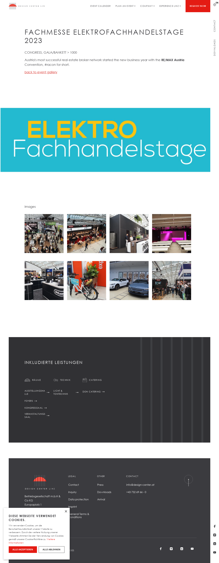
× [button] (65, 511)
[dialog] (36, 534)
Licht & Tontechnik (60, 392)
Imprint (72, 506)
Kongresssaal (34, 408)
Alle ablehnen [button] (51, 549)
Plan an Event (125, 6)
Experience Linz (169, 6)
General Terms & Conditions (78, 515)
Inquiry (72, 492)
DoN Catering (92, 391)
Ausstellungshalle (35, 392)
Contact (214, 26)
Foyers (29, 401)
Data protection (78, 499)
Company (146, 6)
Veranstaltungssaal (35, 415)
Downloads (214, 47)
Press (100, 484)
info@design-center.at (140, 484)
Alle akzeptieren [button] (23, 549)
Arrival (101, 499)
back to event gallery (41, 72)
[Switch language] (214, 4)
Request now (198, 6)
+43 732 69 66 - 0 (136, 492)
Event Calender (100, 6)
